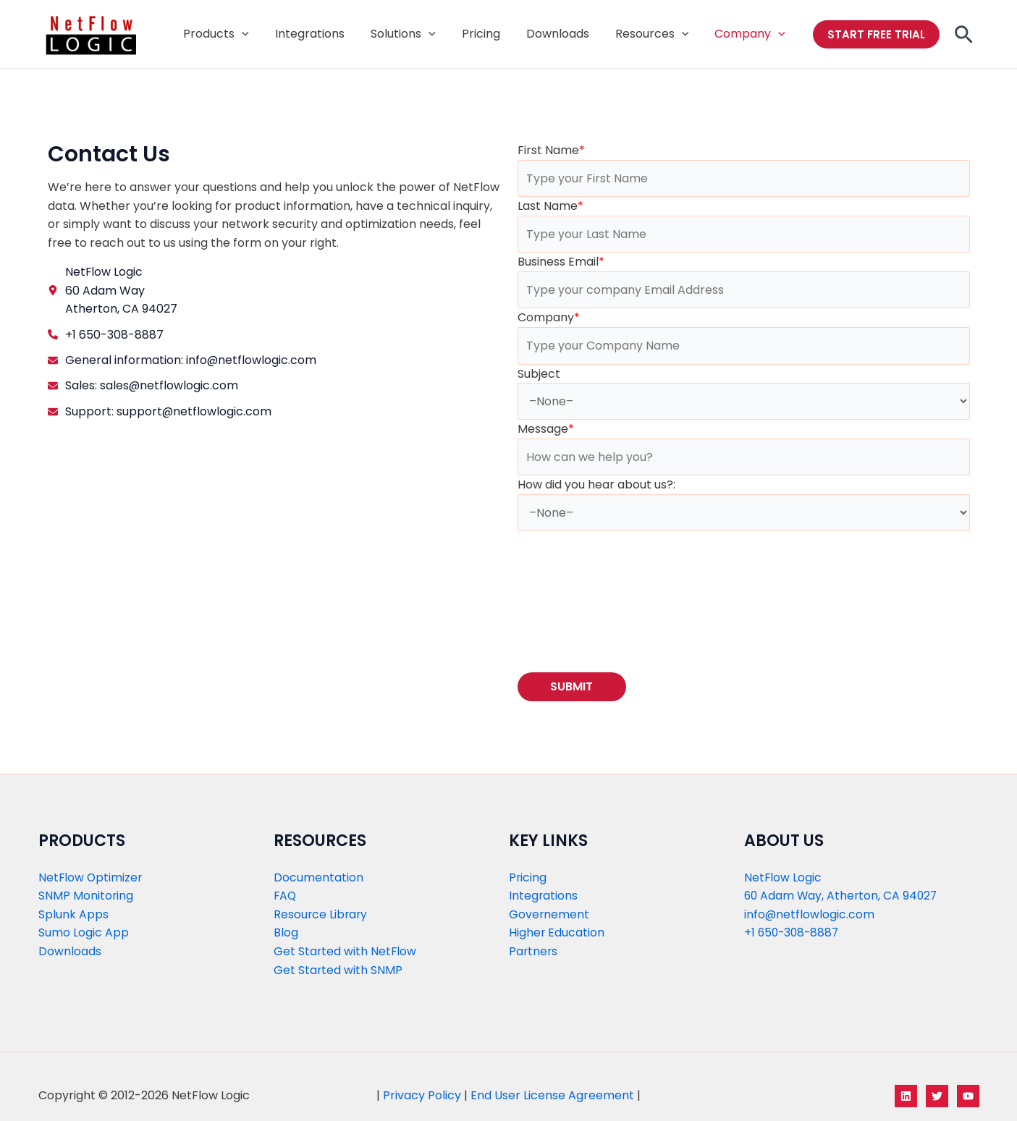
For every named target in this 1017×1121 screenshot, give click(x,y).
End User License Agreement (552, 1096)
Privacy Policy (422, 1096)
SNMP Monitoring (86, 896)
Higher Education (557, 933)
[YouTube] (968, 1096)
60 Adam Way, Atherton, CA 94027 (842, 896)
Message (546, 428)
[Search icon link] (964, 38)
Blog (286, 933)
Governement (549, 914)
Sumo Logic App (83, 933)
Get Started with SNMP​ (338, 970)
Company (549, 318)
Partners (534, 951)
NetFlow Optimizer (91, 877)
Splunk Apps (73, 914)
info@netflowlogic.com (809, 914)
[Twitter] (937, 1096)
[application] (260, 34)
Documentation (318, 877)
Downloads (69, 951)
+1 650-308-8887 (793, 933)
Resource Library (321, 914)
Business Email (561, 261)
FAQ (285, 896)
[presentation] (628, 596)
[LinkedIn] (906, 1096)
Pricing (528, 877)
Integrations (543, 896)
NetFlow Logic (783, 877)
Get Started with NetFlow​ (346, 951)
